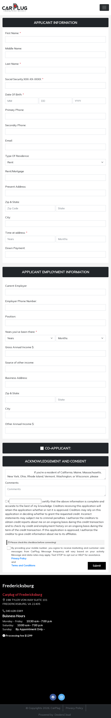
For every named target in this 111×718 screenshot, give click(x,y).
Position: (10, 316)
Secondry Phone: (15, 125)
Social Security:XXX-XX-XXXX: (24, 79)
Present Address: (15, 186)
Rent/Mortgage (14, 171)
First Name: (13, 33)
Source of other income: (19, 362)
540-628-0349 (13, 610)
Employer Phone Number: (21, 301)
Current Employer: (16, 285)
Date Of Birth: (14, 94)
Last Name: (13, 63)
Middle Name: (13, 48)
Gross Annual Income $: (19, 347)
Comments (12, 482)
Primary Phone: (14, 109)
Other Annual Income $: (19, 424)
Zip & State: (12, 202)
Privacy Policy (18, 558)
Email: (9, 140)
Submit (97, 565)
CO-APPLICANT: (58, 448)
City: (8, 217)
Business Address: (16, 378)
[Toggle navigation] (104, 7)
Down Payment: (15, 248)
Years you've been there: (21, 331)
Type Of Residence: (17, 156)
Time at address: (16, 232)
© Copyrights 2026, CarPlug (43, 708)
